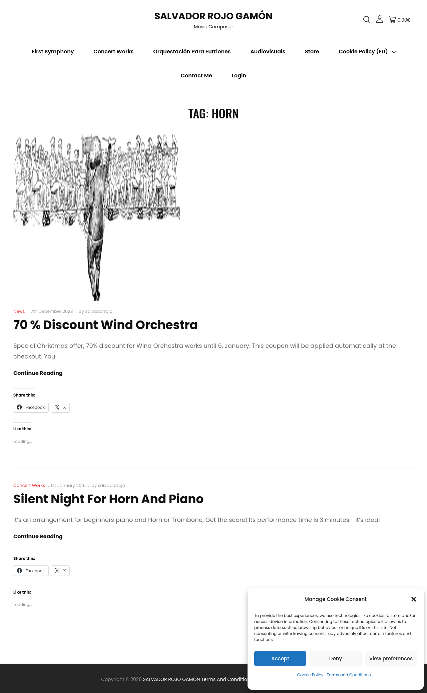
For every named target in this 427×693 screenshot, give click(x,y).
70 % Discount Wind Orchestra (105, 324)
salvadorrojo (98, 311)
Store (312, 51)
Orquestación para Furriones (192, 51)
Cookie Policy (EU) (368, 51)
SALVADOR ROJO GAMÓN (213, 16)
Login (239, 75)
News (19, 311)
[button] (413, 599)
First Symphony (53, 51)
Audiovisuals (267, 51)
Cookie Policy (310, 675)
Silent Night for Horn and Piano (108, 499)
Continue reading (38, 373)
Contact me (196, 75)
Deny (335, 658)
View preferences (391, 658)
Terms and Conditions (349, 675)
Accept (280, 658)
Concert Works (113, 51)
